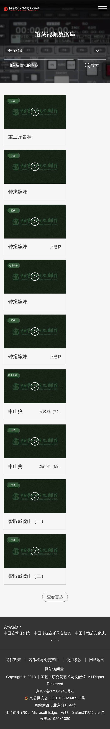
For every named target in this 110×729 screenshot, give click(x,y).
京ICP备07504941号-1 (55, 691)
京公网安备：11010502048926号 (57, 698)
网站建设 (41, 705)
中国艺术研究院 (17, 633)
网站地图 (96, 660)
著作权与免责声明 (44, 660)
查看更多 (55, 597)
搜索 (95, 65)
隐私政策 (13, 660)
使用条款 (73, 660)
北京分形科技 (64, 705)
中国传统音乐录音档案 (52, 633)
